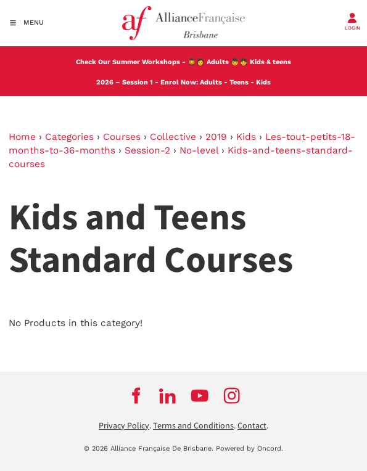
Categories (69, 136)
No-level (198, 150)
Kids (263, 82)
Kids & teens (270, 62)
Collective (173, 136)
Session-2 (147, 150)
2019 (216, 136)
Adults (218, 62)
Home (22, 136)
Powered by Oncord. (249, 448)
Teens (239, 82)
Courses (122, 136)
